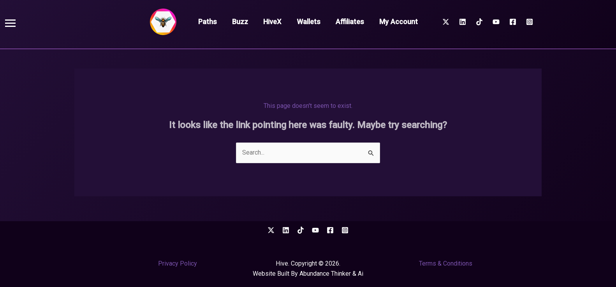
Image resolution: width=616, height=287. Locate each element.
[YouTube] (496, 21)
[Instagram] (529, 21)
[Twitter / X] (445, 21)
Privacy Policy (177, 263)
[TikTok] (479, 21)
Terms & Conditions (445, 263)
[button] (10, 23)
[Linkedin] (462, 21)
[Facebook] (512, 21)
